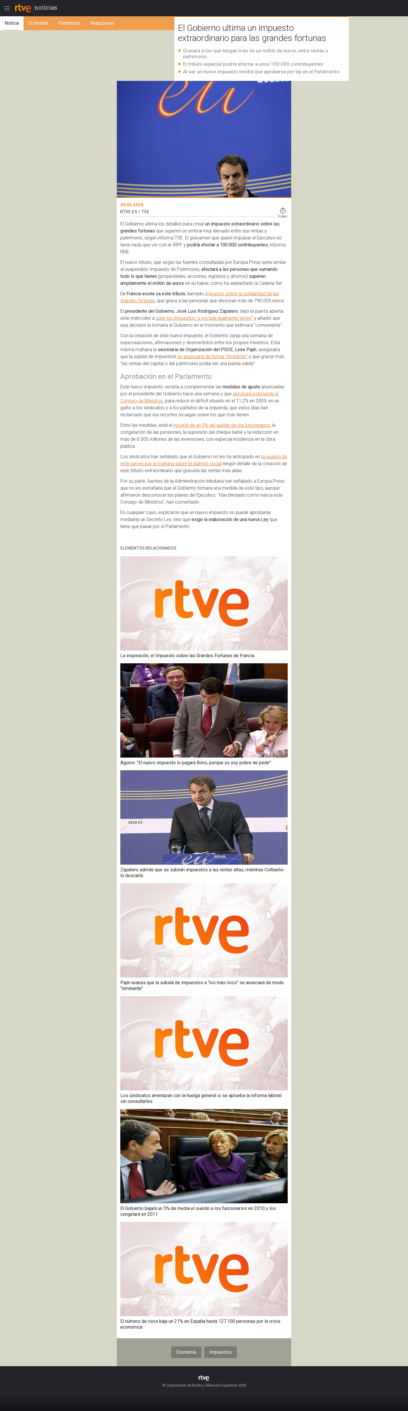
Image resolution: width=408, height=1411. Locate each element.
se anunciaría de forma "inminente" (212, 356)
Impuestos (221, 1352)
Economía (186, 1352)
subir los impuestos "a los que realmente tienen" (204, 318)
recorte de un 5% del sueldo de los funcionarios (221, 425)
